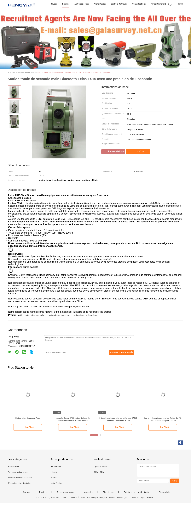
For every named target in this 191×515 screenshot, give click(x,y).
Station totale (13, 466)
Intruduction (56, 466)
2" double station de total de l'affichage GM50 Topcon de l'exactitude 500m (118, 419)
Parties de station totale (18, 472)
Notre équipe (56, 483)
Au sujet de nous (82, 4)
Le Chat (138, 151)
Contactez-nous (139, 4)
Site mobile (164, 492)
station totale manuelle (34, 315)
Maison (54, 4)
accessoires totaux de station (20, 477)
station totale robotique (59, 315)
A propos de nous (65, 492)
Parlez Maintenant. (158, 4)
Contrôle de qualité (119, 4)
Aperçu (26, 492)
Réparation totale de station (19, 483)
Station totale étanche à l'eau (27, 418)
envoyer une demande (121, 352)
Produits (65, 4)
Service (54, 477)
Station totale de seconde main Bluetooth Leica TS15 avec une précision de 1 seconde (73, 72)
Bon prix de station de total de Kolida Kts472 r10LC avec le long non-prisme (162, 419)
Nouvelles (88, 492)
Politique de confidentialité (136, 492)
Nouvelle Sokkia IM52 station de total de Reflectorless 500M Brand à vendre (73, 419)
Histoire (54, 472)
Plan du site (108, 492)
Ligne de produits (101, 466)
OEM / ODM (99, 472)
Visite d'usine (100, 4)
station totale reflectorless (85, 315)
